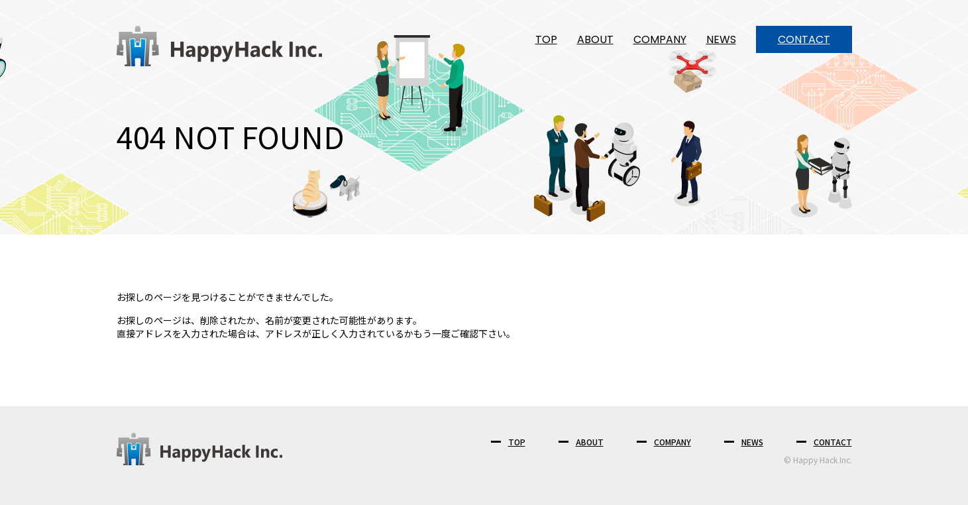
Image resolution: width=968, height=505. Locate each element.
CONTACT (804, 39)
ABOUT (595, 39)
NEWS (721, 39)
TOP (546, 39)
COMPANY (659, 39)
